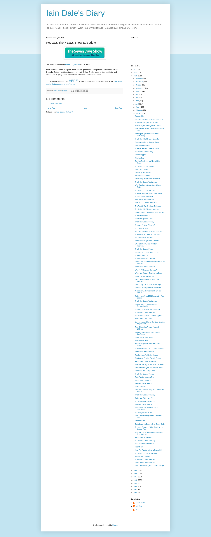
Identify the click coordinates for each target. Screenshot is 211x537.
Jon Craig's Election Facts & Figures (148, 358)
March (137, 107)
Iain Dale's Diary (75, 13)
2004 (136, 486)
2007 (136, 477)
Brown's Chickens (141, 340)
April (137, 104)
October (138, 85)
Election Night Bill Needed (144, 276)
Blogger (115, 525)
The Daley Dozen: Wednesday (146, 182)
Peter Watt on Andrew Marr (144, 377)
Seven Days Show (72, 65)
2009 (136, 471)
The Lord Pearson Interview (145, 258)
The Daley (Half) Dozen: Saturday (147, 139)
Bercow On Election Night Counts (147, 252)
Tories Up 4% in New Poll (144, 398)
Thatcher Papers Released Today (147, 148)
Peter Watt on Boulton (143, 380)
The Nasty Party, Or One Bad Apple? (148, 316)
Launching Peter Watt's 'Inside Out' (147, 179)
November (139, 82)
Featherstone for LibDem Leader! (147, 355)
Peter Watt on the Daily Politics (146, 361)
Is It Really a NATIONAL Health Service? (149, 349)
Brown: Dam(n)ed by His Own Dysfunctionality (145, 305)
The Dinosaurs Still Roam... (145, 401)
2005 (136, 483)
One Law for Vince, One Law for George (149, 466)
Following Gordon (141, 255)
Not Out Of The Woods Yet (144, 200)
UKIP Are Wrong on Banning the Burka (149, 368)
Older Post (118, 108)
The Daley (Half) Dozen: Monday (147, 209)
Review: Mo (139, 116)
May (137, 101)
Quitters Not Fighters (142, 145)
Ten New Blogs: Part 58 (143, 383)
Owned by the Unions (143, 173)
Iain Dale (139, 506)
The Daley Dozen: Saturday (145, 395)
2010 (136, 76)
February (138, 110)
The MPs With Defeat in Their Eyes (147, 234)
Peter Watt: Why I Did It (143, 437)
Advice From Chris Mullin (144, 337)
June (137, 98)
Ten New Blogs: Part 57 (143, 404)
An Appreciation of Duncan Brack (147, 142)
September (139, 88)
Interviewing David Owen (144, 219)
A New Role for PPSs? (143, 216)
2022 (136, 70)
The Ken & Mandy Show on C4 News (148, 193)
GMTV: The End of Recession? (146, 203)
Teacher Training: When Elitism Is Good (149, 364)
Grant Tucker (140, 503)
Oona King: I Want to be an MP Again (148, 285)
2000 (136, 493)
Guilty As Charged (141, 169)
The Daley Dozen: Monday (144, 352)
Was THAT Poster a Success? (146, 270)
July (137, 94)
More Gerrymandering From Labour (148, 126)
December (139, 79)
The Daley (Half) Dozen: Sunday (146, 122)
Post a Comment (56, 103)
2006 (136, 480)
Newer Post (51, 108)
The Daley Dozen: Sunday (144, 222)
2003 (136, 490)
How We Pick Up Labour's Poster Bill (148, 450)
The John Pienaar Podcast (144, 444)
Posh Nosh (139, 447)
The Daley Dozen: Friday (144, 152)
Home (85, 108)
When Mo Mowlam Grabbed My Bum (148, 273)
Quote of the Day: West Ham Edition (148, 288)
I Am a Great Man (141, 228)
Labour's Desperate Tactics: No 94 (147, 309)
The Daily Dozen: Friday (143, 413)
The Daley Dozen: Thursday (145, 166)
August (138, 91)
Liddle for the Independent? (145, 463)
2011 (136, 73)
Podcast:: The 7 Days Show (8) (146, 371)
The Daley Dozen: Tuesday (145, 190)
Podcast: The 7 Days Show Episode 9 (148, 231)
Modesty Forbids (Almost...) (145, 225)
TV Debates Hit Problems (144, 238)
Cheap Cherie (140, 421)
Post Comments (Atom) (64, 112)
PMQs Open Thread (142, 456)
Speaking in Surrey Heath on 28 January (149, 212)
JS (137, 510)
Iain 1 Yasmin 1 (140, 387)
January (138, 113)
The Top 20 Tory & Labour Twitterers (148, 206)
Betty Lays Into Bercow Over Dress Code (150, 424)
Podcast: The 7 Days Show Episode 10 (149, 119)
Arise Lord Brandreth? (143, 176)
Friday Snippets (140, 155)
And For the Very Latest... (144, 319)
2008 (136, 474)
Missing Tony (139, 158)
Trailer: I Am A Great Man (144, 197)
